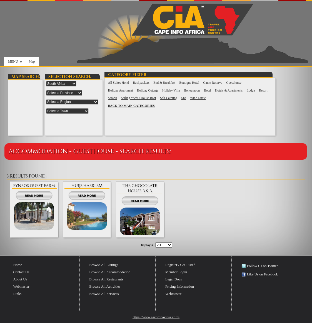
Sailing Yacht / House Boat (138, 98)
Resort (263, 90)
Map (32, 61)
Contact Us (21, 272)
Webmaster (21, 286)
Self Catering (168, 98)
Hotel (207, 90)
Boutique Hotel (189, 83)
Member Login (176, 272)
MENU (15, 61)
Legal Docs (173, 279)
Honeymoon (192, 90)
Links (17, 294)
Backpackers (141, 83)
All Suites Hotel (118, 83)
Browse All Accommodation (109, 272)
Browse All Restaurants (106, 279)
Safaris (112, 98)
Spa (183, 98)
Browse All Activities (104, 286)
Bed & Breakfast (164, 83)
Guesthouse (233, 83)
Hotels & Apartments (229, 90)
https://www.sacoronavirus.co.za (156, 317)
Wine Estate (198, 98)
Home (17, 265)
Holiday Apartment (120, 90)
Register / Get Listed (180, 265)
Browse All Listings (103, 265)
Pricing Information (179, 286)
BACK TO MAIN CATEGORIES (131, 106)
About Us (20, 279)
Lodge (251, 90)
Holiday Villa (171, 90)
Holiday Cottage (147, 90)
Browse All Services (104, 294)
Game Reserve (212, 83)
